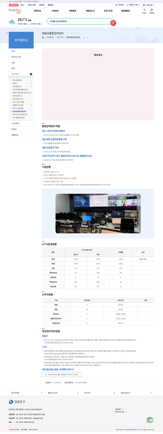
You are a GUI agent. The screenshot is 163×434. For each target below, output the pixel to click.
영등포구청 (13, 5)
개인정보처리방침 (14, 430)
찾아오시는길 (119, 412)
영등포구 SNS (133, 5)
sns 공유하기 (88, 37)
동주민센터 (15, 393)
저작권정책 (24, 430)
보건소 (22, 5)
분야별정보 (50, 37)
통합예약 (50, 5)
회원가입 (151, 13)
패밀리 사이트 (53, 393)
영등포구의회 (32, 5)
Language (149, 5)
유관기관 (87, 393)
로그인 (144, 13)
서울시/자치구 (125, 393)
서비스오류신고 (33, 430)
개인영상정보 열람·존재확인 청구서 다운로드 (63, 374)
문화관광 (41, 5)
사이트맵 (120, 5)
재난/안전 (60, 37)
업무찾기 (118, 409)
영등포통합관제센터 (73, 37)
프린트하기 (84, 37)
